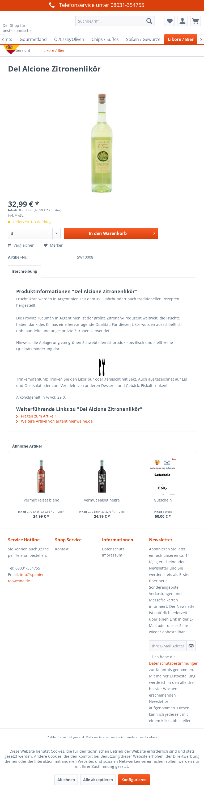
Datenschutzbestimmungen (173, 663)
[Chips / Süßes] (105, 39)
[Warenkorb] (195, 21)
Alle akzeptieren (98, 779)
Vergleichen (21, 245)
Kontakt (62, 548)
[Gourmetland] (33, 39)
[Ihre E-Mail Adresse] (168, 645)
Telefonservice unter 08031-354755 (96, 4)
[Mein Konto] (182, 21)
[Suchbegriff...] (115, 21)
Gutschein (163, 500)
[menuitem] (115, 21)
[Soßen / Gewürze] (143, 39)
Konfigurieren (134, 779)
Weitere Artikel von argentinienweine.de (54, 421)
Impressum (112, 555)
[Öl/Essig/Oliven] (69, 39)
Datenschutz (113, 548)
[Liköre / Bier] (180, 39)
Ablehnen (66, 779)
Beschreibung (24, 271)
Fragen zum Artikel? (36, 416)
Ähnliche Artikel (27, 446)
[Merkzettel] (169, 21)
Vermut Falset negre (102, 500)
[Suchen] (149, 21)
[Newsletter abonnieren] (191, 645)
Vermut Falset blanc (41, 500)
